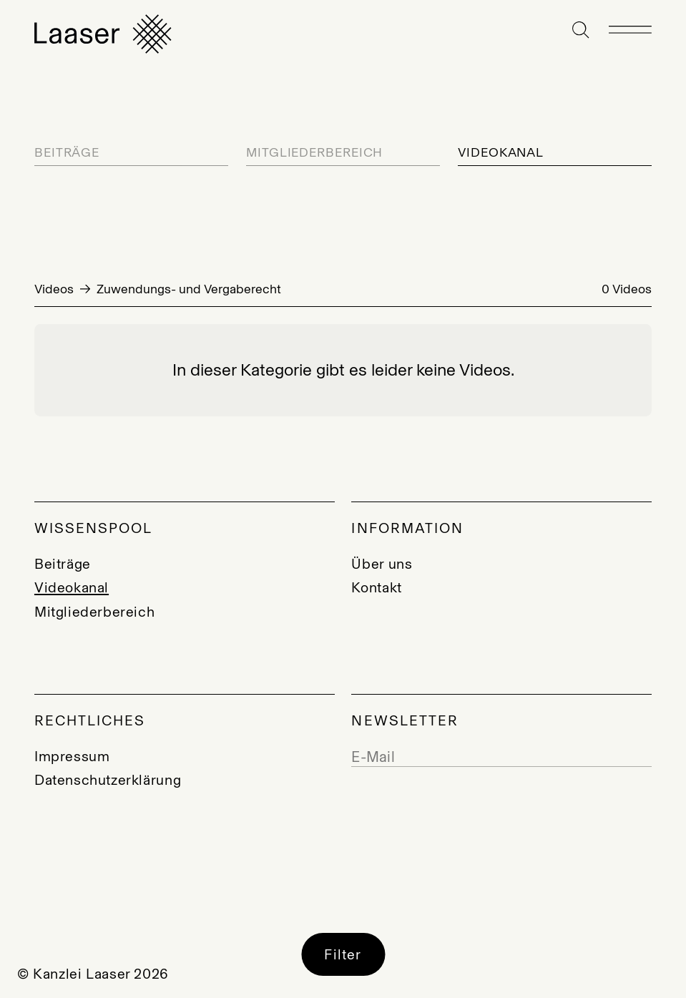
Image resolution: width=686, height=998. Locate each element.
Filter (342, 954)
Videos (54, 289)
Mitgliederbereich (314, 152)
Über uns (381, 563)
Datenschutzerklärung (107, 779)
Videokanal (501, 152)
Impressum (72, 756)
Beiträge (66, 152)
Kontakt (376, 587)
